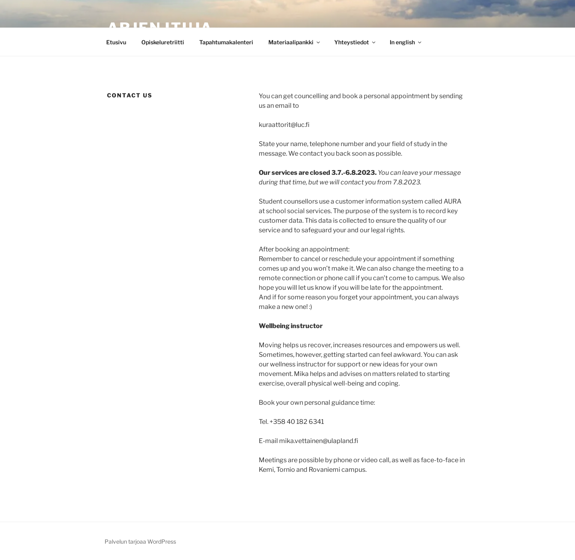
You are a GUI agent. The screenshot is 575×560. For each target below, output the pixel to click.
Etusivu (116, 42)
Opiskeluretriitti (162, 42)
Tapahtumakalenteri (226, 42)
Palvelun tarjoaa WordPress (140, 541)
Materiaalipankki (294, 42)
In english (406, 42)
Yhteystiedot (355, 42)
